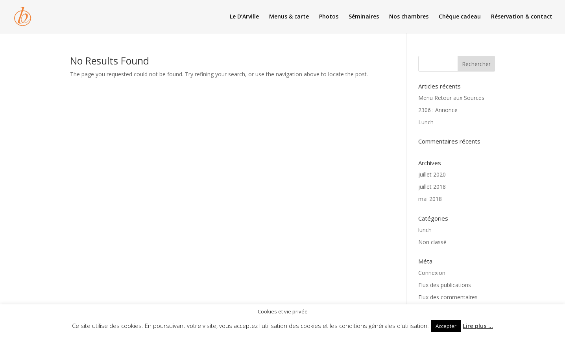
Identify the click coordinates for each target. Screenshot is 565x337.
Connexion (431, 272)
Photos (328, 17)
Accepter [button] (446, 326)
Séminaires (364, 17)
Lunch (426, 122)
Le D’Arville (244, 17)
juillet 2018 (432, 186)
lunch (425, 230)
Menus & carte (289, 17)
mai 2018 (430, 199)
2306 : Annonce (438, 110)
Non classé (432, 242)
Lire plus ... (478, 326)
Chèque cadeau (460, 17)
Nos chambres (408, 17)
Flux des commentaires (448, 297)
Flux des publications (444, 285)
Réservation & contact (521, 17)
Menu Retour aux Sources (451, 97)
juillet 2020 (432, 174)
